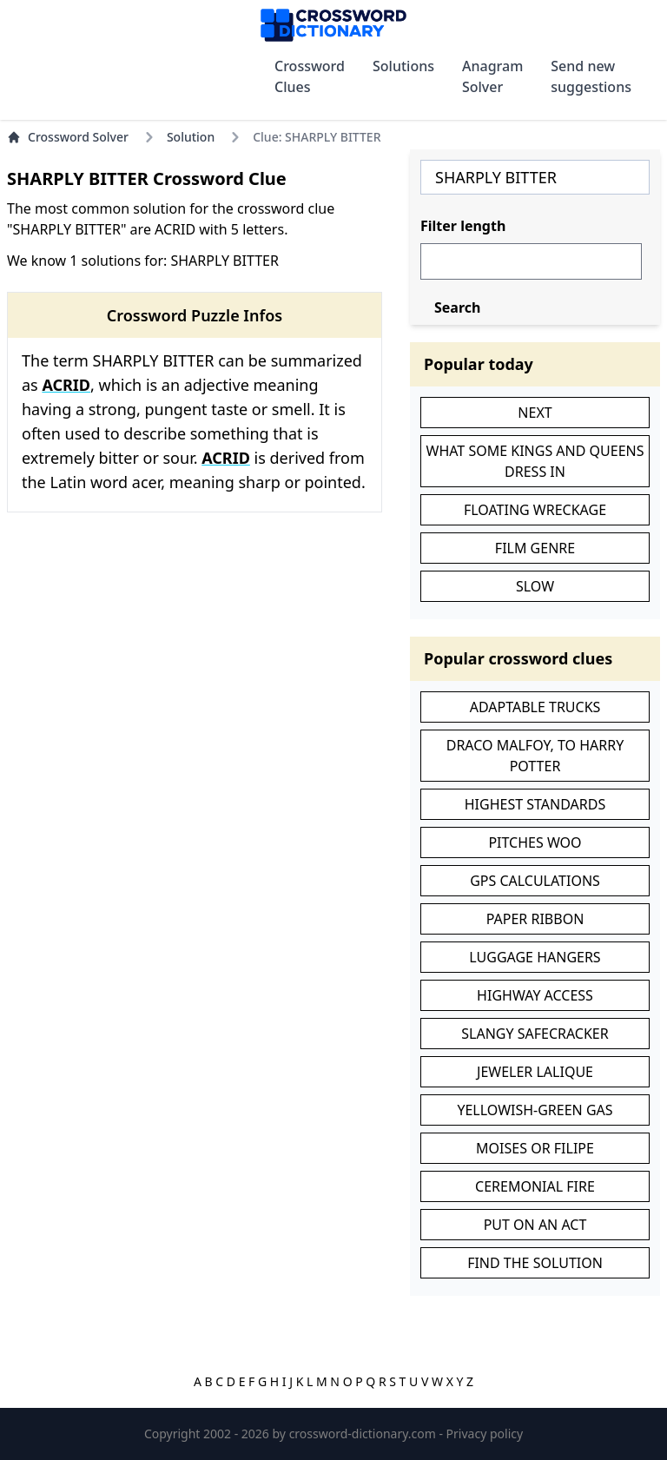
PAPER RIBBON (535, 918)
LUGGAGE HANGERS (534, 957)
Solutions (403, 66)
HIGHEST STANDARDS (535, 804)
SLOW (535, 586)
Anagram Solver (492, 76)
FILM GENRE (535, 548)
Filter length (462, 225)
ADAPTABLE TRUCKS (535, 707)
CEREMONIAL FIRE (535, 1186)
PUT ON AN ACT (535, 1224)
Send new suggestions (591, 76)
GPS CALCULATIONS (535, 880)
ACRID (66, 384)
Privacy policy (485, 1433)
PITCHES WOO (534, 842)
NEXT (534, 412)
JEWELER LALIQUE (535, 1071)
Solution (191, 137)
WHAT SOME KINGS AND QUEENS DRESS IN (535, 461)
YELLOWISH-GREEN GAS (534, 1110)
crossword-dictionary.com (364, 1433)
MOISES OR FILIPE (535, 1148)
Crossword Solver (68, 137)
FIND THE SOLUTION (535, 1262)
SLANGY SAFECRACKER (534, 1033)
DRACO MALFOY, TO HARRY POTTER (535, 756)
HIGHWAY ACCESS (535, 995)
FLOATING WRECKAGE (535, 509)
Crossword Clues (309, 76)
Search (457, 307)
